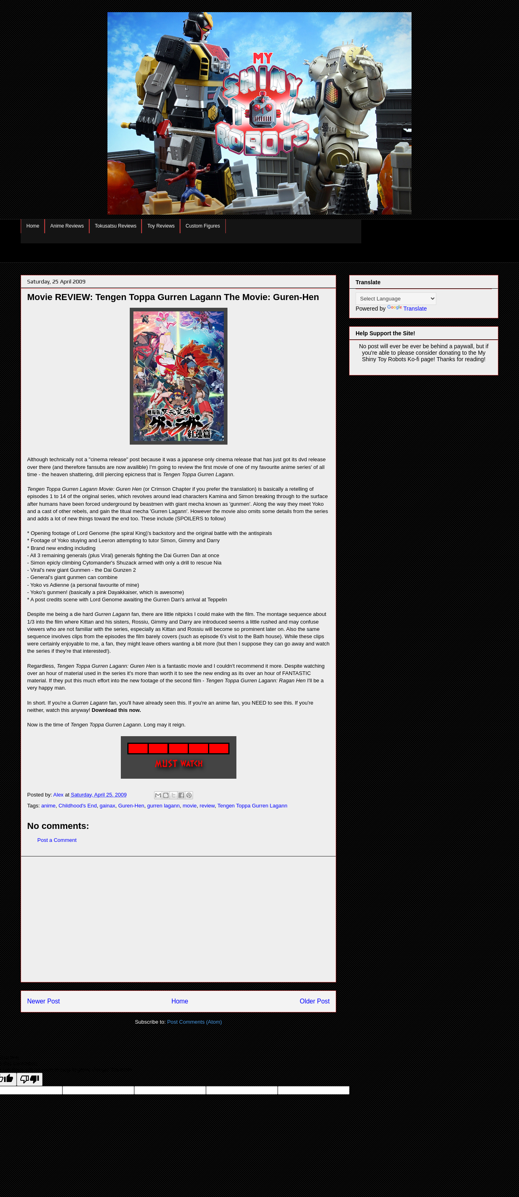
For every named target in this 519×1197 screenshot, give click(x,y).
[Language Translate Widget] (396, 298)
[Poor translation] (30, 1079)
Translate (407, 308)
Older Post (315, 1001)
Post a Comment (57, 840)
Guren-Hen (131, 806)
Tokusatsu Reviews (116, 226)
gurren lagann (163, 806)
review (206, 806)
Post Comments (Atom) (194, 1022)
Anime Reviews (67, 226)
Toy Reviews (160, 226)
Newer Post (43, 1001)
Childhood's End (77, 806)
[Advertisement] (178, 919)
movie (189, 806)
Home (32, 226)
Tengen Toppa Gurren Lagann (252, 806)
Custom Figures (203, 226)
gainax (107, 806)
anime (48, 806)
